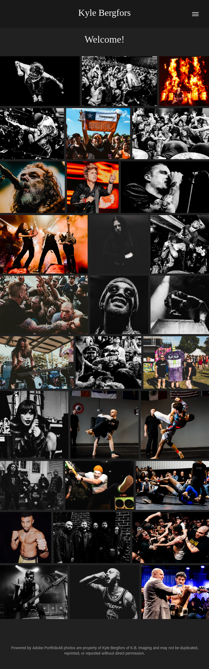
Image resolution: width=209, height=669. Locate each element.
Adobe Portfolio (45, 647)
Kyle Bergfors (104, 13)
